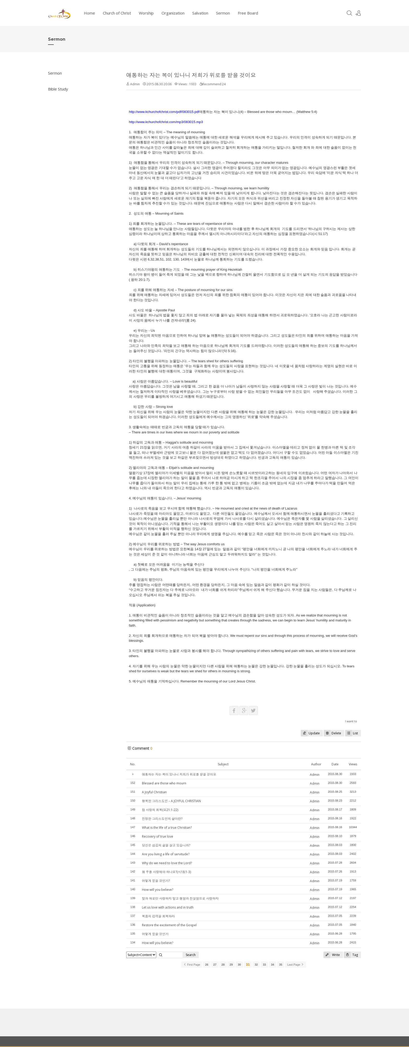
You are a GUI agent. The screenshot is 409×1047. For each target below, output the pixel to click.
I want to (351, 721)
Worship (146, 13)
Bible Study (58, 89)
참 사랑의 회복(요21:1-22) (160, 810)
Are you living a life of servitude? (165, 854)
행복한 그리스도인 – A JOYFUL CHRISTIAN (171, 801)
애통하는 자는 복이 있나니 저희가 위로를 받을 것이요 (191, 75)
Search (191, 955)
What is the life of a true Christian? (167, 827)
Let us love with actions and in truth (168, 907)
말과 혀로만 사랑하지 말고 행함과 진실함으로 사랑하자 (180, 898)
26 (206, 964)
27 (214, 964)
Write (331, 955)
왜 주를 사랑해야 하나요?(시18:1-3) (166, 872)
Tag (351, 955)
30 (239, 964)
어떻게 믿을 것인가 (155, 934)
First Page (191, 964)
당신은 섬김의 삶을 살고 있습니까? (166, 845)
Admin (315, 774)
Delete (332, 733)
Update (310, 733)
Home (89, 13)
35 (280, 964)
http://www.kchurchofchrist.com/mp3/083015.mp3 (166, 122)
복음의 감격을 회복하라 (158, 916)
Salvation (200, 13)
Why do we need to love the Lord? (167, 863)
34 (272, 964)
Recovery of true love (157, 836)
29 (231, 964)
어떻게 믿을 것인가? (156, 881)
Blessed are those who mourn (164, 783)
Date (335, 764)
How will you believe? (157, 889)
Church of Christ (117, 13)
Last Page (295, 964)
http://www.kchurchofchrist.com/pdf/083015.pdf (164, 112)
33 (264, 964)
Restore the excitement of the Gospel (169, 925)
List (351, 733)
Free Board (248, 13)
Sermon (223, 13)
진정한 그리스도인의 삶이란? (162, 818)
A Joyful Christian (154, 792)
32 (256, 964)
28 (223, 964)
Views (353, 764)
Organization (172, 13)
